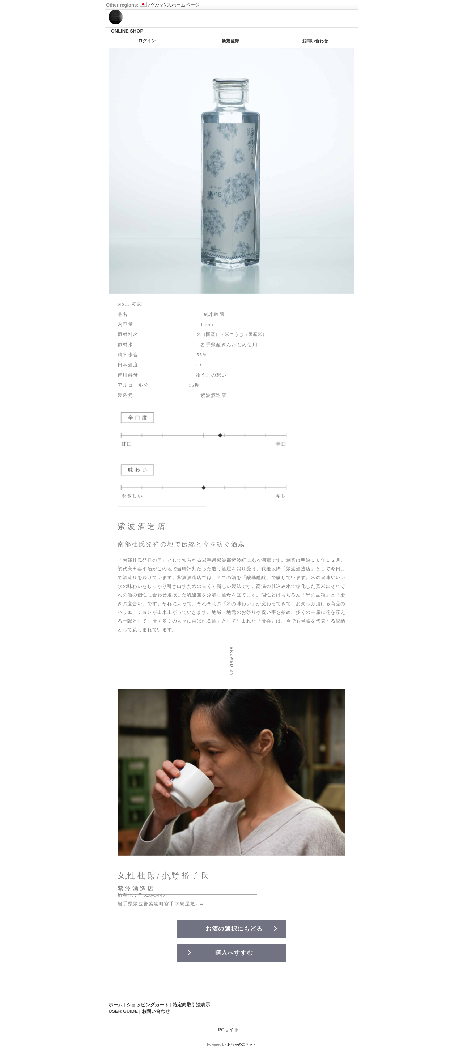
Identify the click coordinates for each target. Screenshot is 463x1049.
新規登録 (230, 40)
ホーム (116, 1004)
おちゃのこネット (241, 1044)
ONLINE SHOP (127, 31)
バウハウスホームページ (170, 5)
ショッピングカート (148, 1004)
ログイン (147, 40)
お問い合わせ (315, 40)
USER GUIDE (123, 1011)
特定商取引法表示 (191, 1004)
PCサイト (228, 1029)
